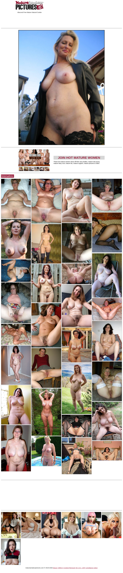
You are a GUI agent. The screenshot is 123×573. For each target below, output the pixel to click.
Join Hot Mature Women (79, 157)
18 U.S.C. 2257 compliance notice (86, 568)
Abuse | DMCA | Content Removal (64, 568)
